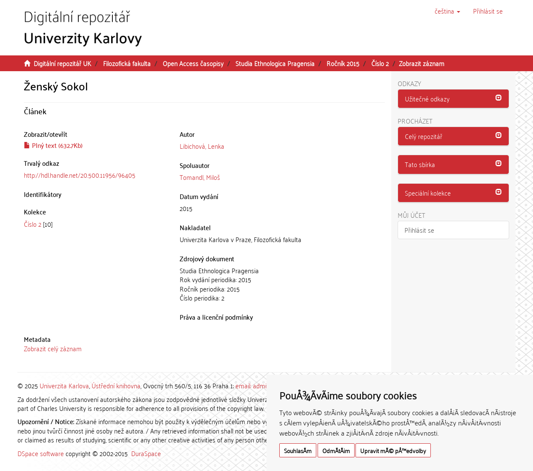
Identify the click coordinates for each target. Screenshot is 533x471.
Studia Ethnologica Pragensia (275, 63)
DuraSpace (146, 453)
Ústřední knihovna (116, 385)
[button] (447, 10)
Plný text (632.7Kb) (53, 145)
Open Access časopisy (193, 63)
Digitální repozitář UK (62, 63)
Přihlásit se (419, 230)
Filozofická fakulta (127, 63)
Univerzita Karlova (64, 385)
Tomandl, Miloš (200, 177)
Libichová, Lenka (202, 146)
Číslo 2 (380, 63)
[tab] (453, 99)
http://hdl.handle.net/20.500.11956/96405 (79, 175)
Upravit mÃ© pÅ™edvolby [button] (393, 450)
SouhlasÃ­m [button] (298, 450)
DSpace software (40, 453)
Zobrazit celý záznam (53, 348)
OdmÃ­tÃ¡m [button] (336, 450)
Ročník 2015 (343, 63)
